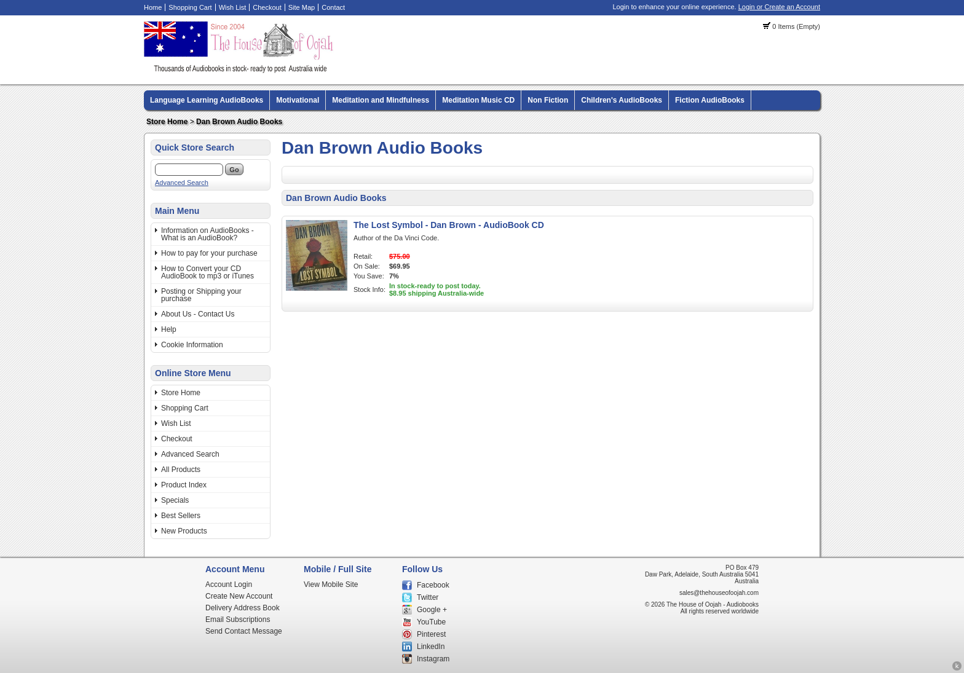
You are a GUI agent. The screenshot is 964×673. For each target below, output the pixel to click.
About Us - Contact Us (197, 314)
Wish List (233, 7)
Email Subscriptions (237, 619)
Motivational (297, 100)
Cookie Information (192, 344)
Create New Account (238, 596)
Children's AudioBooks (621, 100)
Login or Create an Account (779, 6)
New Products (184, 531)
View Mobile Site (331, 584)
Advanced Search (181, 182)
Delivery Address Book (242, 608)
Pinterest (431, 634)
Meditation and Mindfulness (380, 100)
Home (153, 7)
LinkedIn (430, 646)
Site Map (301, 7)
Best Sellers (180, 515)
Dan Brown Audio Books (239, 121)
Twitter (427, 597)
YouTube (431, 622)
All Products (180, 469)
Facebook (433, 585)
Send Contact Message (243, 631)
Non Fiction (547, 100)
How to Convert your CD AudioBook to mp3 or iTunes (207, 272)
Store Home (167, 121)
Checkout (267, 7)
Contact (333, 7)
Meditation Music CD (478, 100)
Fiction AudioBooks (710, 100)
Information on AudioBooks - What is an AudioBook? (207, 234)
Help (168, 329)
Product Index (184, 485)
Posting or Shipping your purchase (201, 295)
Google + (432, 609)
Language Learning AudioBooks (206, 100)
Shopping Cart (189, 7)
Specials (175, 500)
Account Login (228, 584)
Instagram (433, 659)
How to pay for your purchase (209, 253)
